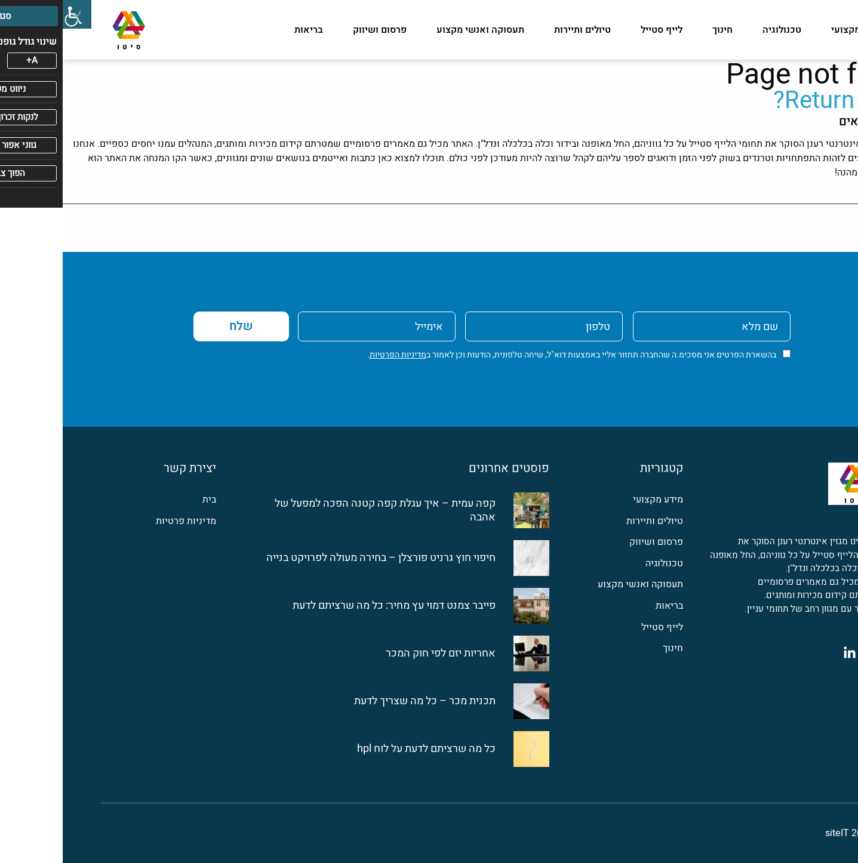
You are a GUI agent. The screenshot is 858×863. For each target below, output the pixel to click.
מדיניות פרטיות (123, 521)
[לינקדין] (787, 652)
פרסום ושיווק (317, 30)
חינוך (660, 30)
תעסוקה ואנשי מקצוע (418, 30)
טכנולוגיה (719, 30)
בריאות (246, 30)
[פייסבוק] (813, 652)
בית (146, 500)
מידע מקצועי (794, 30)
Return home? (784, 100)
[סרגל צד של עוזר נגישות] (14, 14)
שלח (178, 326)
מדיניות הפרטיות (335, 355)
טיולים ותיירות (519, 30)
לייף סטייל (599, 30)
